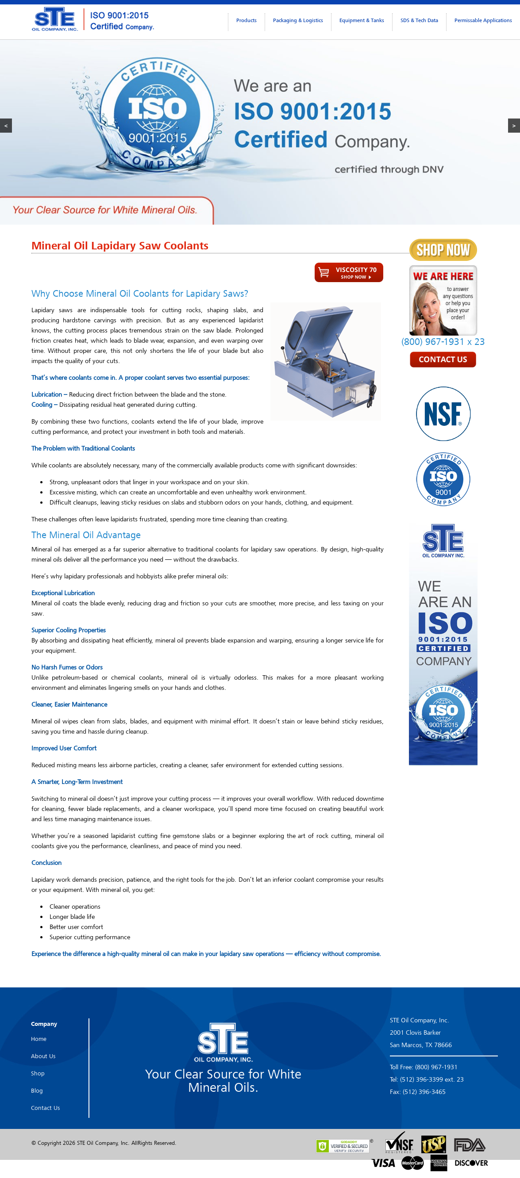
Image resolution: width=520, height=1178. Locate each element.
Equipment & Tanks (361, 20)
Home (38, 1038)
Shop (38, 1073)
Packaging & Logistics (298, 20)
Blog (37, 1090)
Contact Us (45, 1107)
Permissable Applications (483, 20)
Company (44, 1023)
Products (246, 20)
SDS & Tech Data (419, 20)
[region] (260, 125)
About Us (43, 1055)
